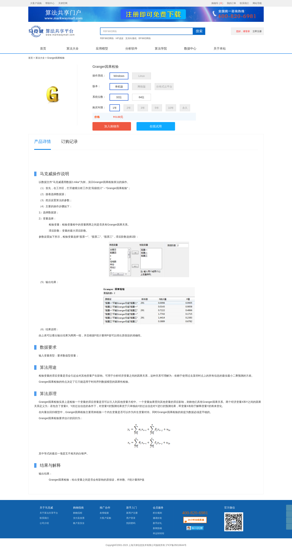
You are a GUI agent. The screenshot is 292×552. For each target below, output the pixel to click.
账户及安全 (78, 523)
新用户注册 (132, 513)
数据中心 (190, 48)
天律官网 (62, 3)
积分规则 (157, 513)
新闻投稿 (157, 528)
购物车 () (217, 3)
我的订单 (231, 3)
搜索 (199, 31)
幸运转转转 (158, 533)
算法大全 (72, 48)
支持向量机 (131, 38)
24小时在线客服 (196, 520)
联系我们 (244, 3)
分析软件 (131, 48)
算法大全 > (41, 58)
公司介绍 (44, 523)
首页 (43, 48)
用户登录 (130, 518)
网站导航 (257, 3)
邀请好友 (157, 518)
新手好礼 (157, 523)
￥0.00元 (118, 116)
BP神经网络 (145, 38)
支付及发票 (78, 518)
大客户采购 (36, 3)
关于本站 (220, 48)
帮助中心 (49, 3)
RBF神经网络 (107, 38)
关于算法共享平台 (49, 513)
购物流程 (77, 513)
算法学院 (161, 48)
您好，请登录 (243, 31)
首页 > (32, 58)
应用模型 (102, 48)
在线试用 (156, 126)
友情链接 (104, 513)
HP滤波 (119, 38)
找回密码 (130, 523)
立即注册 (257, 31)
